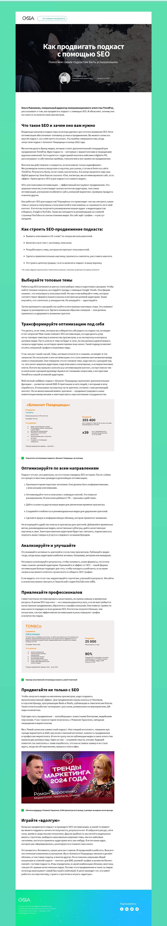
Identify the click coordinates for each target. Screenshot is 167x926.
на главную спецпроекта (54, 18)
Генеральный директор (81, 79)
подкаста (37, 810)
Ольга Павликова (79, 76)
